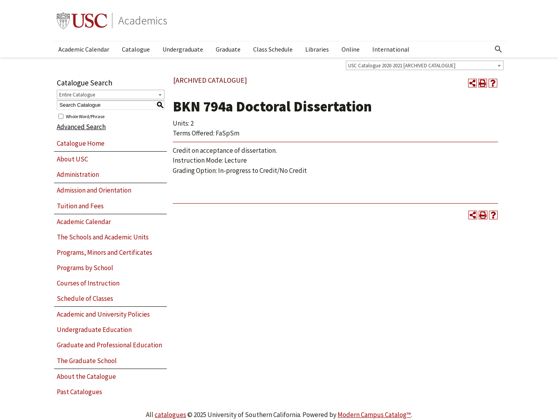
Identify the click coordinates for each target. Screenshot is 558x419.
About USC (72, 159)
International (390, 49)
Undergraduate (182, 49)
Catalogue (136, 49)
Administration (78, 174)
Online (351, 49)
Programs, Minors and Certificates (104, 252)
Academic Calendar (83, 49)
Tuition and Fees (80, 206)
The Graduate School (87, 360)
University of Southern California (82, 20)
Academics (142, 20)
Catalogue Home (81, 143)
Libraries (317, 49)
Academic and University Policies (103, 314)
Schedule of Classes (85, 298)
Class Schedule (273, 49)
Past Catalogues (79, 391)
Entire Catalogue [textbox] (77, 94)
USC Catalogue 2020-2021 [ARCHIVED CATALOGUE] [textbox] (401, 65)
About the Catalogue (86, 376)
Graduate (228, 49)
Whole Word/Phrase (85, 116)
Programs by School (85, 267)
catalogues (170, 414)
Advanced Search (81, 126)
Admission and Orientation (94, 190)
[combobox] (425, 65)
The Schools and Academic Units (103, 237)
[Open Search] (498, 49)
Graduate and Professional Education (109, 345)
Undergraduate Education (94, 329)
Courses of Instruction (88, 283)
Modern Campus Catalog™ (374, 414)
